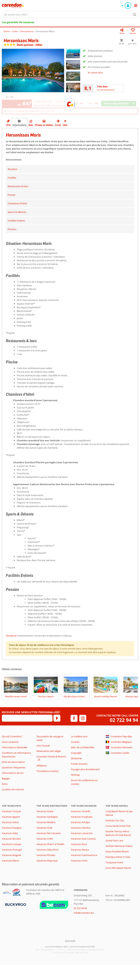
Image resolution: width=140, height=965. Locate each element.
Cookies (75, 742)
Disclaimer (11, 635)
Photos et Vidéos (44, 125)
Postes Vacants (79, 763)
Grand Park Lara (114, 840)
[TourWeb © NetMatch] (70, 941)
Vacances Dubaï (44, 811)
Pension (12, 229)
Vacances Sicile (44, 827)
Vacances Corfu (79, 860)
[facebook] (74, 718)
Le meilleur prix (79, 736)
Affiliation (41, 765)
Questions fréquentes (13, 767)
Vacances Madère (45, 822)
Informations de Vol (12, 773)
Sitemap (75, 774)
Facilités (12, 177)
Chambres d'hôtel (17, 203)
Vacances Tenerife (80, 811)
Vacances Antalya (80, 822)
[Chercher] (134, 14)
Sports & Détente (17, 212)
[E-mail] (27, 718)
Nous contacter (10, 742)
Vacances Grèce (10, 822)
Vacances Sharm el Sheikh (50, 844)
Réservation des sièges (48, 751)
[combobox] (70, 14)
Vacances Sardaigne (47, 816)
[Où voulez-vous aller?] (70, 14)
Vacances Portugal (12, 849)
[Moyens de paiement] (15, 904)
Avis (30, 125)
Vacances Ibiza (79, 844)
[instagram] (82, 718)
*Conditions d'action (47, 771)
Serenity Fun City (115, 820)
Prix (8, 125)
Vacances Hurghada (81, 816)
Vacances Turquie (11, 811)
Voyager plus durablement (85, 769)
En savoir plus (95, 72)
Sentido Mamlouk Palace (119, 846)
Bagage (6, 778)
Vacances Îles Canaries (48, 833)
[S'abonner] (56, 718)
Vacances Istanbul (80, 827)
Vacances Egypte (11, 816)
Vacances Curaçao (11, 844)
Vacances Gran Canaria (83, 838)
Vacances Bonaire (11, 838)
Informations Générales (14, 747)
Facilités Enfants (16, 220)
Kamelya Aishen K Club (118, 857)
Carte (58, 125)
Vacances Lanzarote (81, 833)
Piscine (11, 194)
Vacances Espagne (12, 827)
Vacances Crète (44, 838)
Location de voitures (13, 789)
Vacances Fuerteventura (84, 855)
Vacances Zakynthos (47, 849)
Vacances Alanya (80, 849)
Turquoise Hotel (114, 862)
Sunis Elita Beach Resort (118, 868)
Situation (13, 169)
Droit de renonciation (13, 762)
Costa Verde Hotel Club (118, 826)
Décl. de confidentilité (82, 747)
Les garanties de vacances (18, 22)
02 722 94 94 (124, 720)
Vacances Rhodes (45, 855)
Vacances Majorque (47, 860)
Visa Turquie (43, 745)
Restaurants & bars (18, 186)
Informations (20, 125)
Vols (65, 125)
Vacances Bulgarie (11, 855)
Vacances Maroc (10, 860)
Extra (4, 784)
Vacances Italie (10, 833)
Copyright (76, 752)
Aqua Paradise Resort (117, 851)
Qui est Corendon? (12, 736)
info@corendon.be (84, 912)
